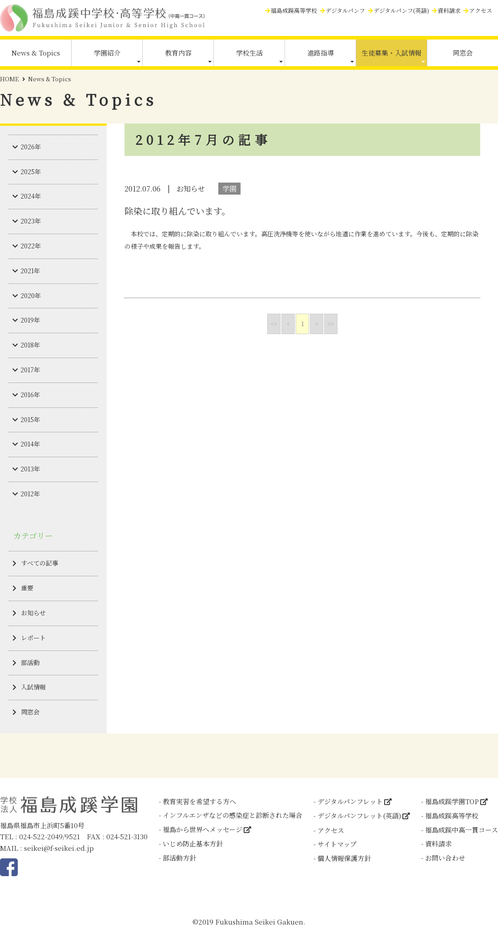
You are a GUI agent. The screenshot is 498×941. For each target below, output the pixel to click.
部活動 (30, 662)
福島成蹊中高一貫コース (461, 829)
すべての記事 (39, 562)
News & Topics (36, 52)
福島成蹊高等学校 (294, 10)
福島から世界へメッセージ (202, 829)
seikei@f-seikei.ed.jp (59, 848)
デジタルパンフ (345, 10)
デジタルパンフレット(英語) (359, 815)
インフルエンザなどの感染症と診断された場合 (232, 815)
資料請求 (449, 10)
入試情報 (33, 686)
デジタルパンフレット (350, 801)
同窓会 (463, 52)
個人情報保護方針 (344, 858)
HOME (9, 79)
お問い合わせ (445, 857)
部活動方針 (179, 857)
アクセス (480, 10)
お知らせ (33, 612)
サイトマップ (337, 844)
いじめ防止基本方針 (193, 843)
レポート (33, 637)
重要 (27, 587)
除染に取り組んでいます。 (177, 210)
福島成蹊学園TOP (452, 801)
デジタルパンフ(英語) (401, 10)
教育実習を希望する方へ (199, 801)
